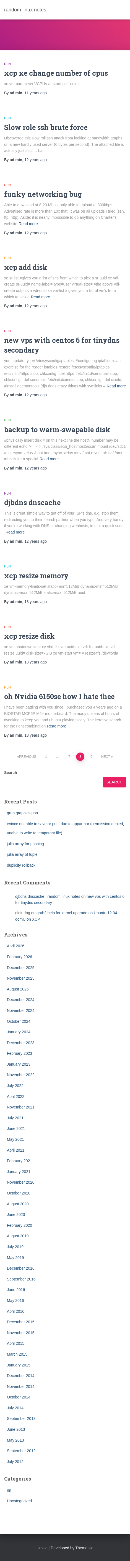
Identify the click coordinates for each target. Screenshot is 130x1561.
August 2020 (18, 1204)
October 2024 (18, 1021)
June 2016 (16, 1289)
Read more (28, 224)
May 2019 (15, 1257)
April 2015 (15, 1343)
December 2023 (21, 1043)
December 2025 (21, 967)
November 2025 (21, 978)
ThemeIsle (84, 1548)
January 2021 (18, 1171)
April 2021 (15, 1150)
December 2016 (21, 1268)
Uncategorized (19, 1501)
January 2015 (18, 1365)
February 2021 (19, 1161)
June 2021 (16, 1128)
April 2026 (15, 946)
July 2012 (15, 1461)
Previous (27, 757)
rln (7, 64)
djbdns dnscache (32, 502)
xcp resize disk (29, 636)
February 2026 (19, 957)
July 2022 (15, 1085)
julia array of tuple (22, 854)
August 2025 (18, 989)
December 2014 (21, 1375)
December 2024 (21, 999)
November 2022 (21, 1075)
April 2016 (15, 1311)
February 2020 (19, 1225)
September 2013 (21, 1418)
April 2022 (15, 1096)
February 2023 (19, 1053)
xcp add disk (25, 267)
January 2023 (18, 1064)
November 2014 (21, 1386)
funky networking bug (43, 194)
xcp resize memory (36, 575)
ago (35, 93)
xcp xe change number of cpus (56, 73)
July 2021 (15, 1118)
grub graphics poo (22, 813)
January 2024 (18, 1032)
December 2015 (21, 1322)
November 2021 (21, 1107)
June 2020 (16, 1214)
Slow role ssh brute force (45, 127)
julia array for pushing (25, 844)
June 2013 (16, 1429)
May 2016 (15, 1300)
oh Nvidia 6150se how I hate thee (59, 696)
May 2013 (15, 1440)
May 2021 (15, 1139)
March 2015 (17, 1354)
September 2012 (21, 1451)
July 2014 (15, 1408)
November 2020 (21, 1182)
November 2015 (21, 1333)
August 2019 (18, 1236)
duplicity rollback (21, 865)
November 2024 (21, 1010)
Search (10, 772)
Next (105, 757)
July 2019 (15, 1247)
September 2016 (21, 1279)
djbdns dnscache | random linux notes (47, 896)
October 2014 (18, 1397)
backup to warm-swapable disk (57, 429)
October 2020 (18, 1193)
